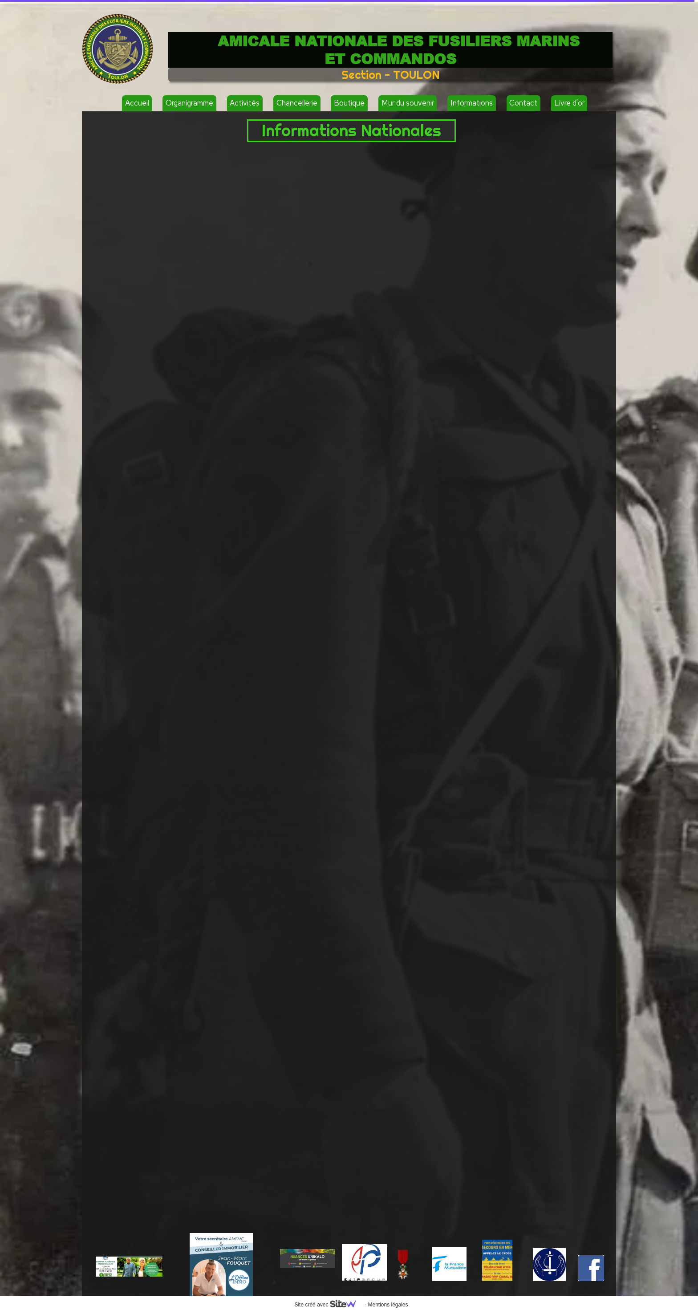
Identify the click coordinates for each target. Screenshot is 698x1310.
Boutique (349, 103)
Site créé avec (328, 1305)
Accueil (137, 103)
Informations (471, 103)
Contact (523, 103)
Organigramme (189, 103)
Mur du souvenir (407, 103)
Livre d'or (569, 103)
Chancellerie (296, 103)
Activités (245, 103)
